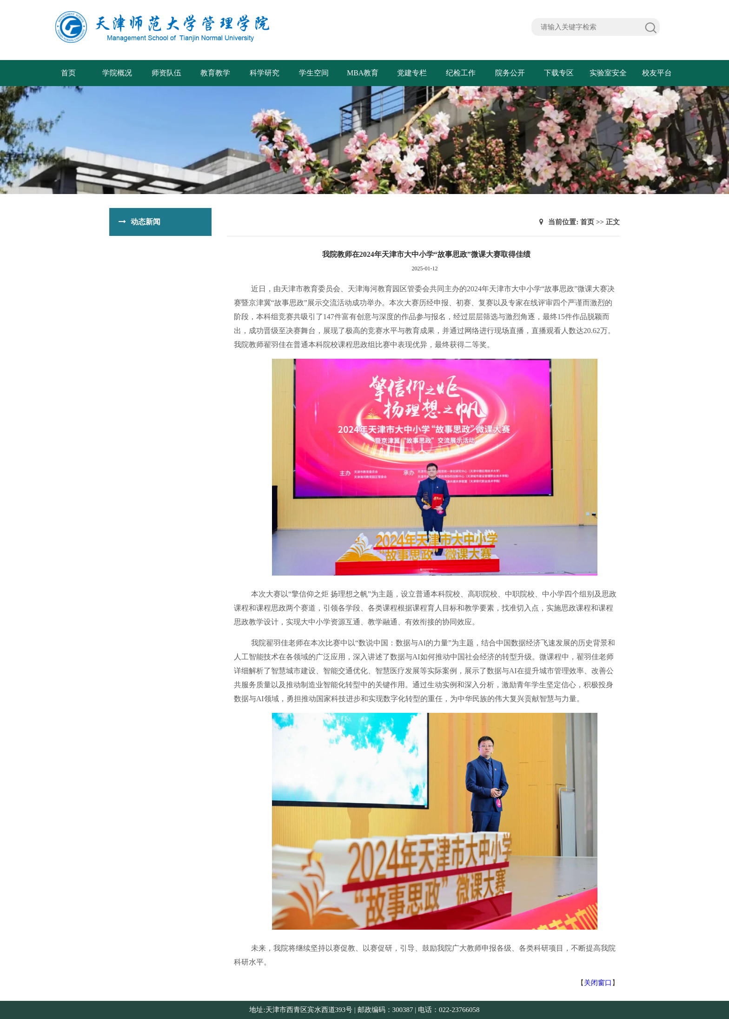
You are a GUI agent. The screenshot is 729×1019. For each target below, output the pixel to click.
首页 (68, 73)
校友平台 (657, 73)
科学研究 (264, 73)
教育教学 (215, 73)
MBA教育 (362, 73)
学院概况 (117, 73)
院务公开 (510, 73)
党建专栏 (412, 73)
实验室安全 (608, 73)
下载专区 (559, 73)
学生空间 (314, 73)
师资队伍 (166, 73)
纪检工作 (461, 73)
